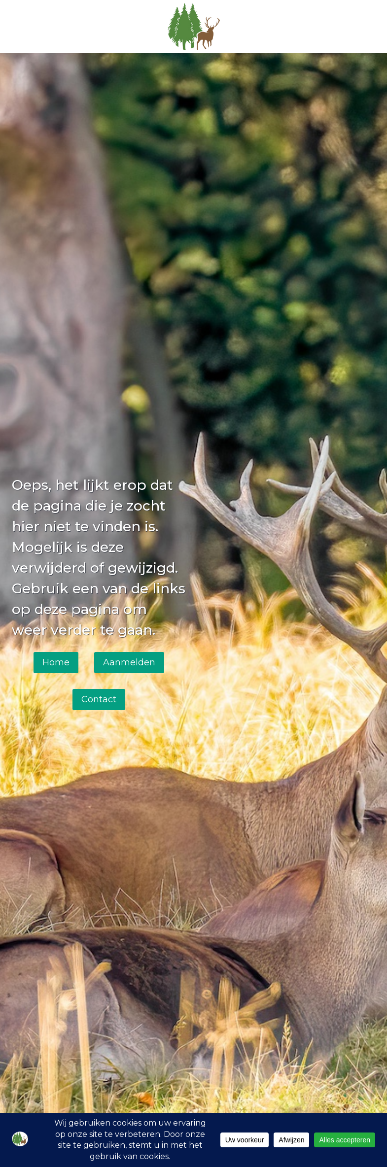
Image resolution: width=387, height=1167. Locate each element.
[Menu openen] (363, 26)
